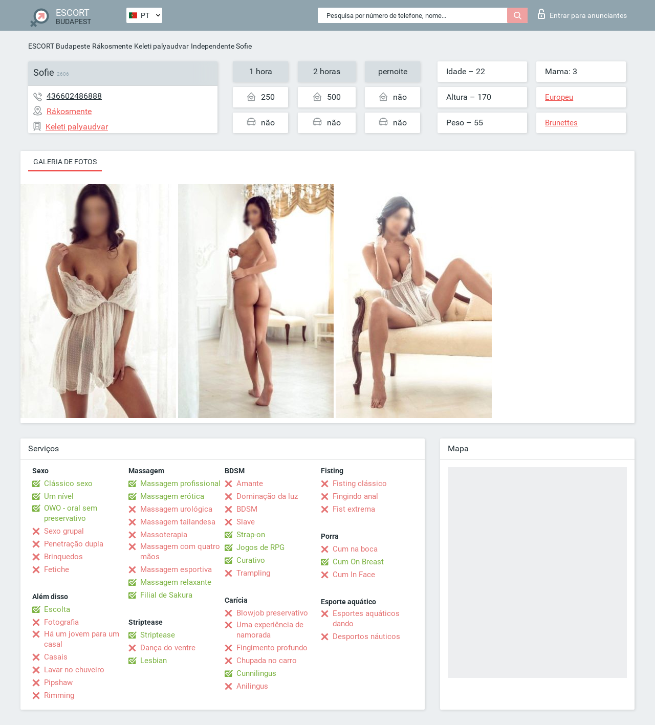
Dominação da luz (267, 496)
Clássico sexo (68, 483)
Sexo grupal (64, 531)
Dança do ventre (167, 647)
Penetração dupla (73, 543)
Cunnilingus (256, 673)
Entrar (582, 13)
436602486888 (74, 96)
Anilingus (252, 686)
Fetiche (56, 569)
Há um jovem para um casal (81, 639)
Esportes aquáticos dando (366, 618)
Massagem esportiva (176, 569)
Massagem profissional (180, 483)
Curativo (250, 560)
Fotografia (61, 622)
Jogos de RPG (260, 547)
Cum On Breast (358, 561)
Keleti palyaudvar (161, 46)
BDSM (246, 509)
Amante (249, 483)
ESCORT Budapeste (59, 46)
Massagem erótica (172, 496)
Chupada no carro (266, 660)
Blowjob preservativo (272, 613)
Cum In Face (354, 574)
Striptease (157, 635)
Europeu (559, 97)
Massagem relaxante (175, 582)
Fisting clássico (360, 483)
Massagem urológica (176, 509)
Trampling (253, 573)
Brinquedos (63, 556)
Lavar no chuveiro (74, 669)
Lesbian (153, 660)
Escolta (57, 609)
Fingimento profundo (272, 647)
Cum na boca (355, 549)
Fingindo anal (355, 496)
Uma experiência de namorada (269, 630)
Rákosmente (112, 46)
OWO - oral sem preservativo (70, 513)
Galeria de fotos (65, 162)
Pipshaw (58, 682)
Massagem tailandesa (177, 521)
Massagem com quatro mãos (180, 551)
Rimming (59, 695)
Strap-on (250, 534)
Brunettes (561, 122)
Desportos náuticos (366, 636)
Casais (56, 657)
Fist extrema (354, 509)
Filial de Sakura (166, 595)
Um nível (59, 496)
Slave (245, 521)
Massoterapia (163, 534)
